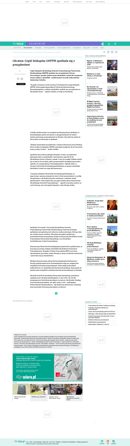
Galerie (15, 382)
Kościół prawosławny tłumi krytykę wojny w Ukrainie (50, 340)
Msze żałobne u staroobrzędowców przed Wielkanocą (94, 229)
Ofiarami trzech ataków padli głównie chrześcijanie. (94, 67)
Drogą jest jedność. (92, 78)
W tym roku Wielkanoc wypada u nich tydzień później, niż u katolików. (95, 250)
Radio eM (66, 1)
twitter (116, 52)
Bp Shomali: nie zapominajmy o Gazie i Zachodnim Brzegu (94, 89)
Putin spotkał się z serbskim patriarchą (24, 340)
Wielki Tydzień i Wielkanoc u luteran (98, 324)
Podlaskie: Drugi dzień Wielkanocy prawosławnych (95, 202)
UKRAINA (29, 301)
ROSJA (25, 301)
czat (40, 1)
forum (27, 1)
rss (108, 52)
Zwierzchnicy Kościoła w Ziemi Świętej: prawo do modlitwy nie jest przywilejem (95, 119)
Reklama (58, 442)
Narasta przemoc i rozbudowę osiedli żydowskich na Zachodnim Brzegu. (96, 94)
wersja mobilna (100, 1)
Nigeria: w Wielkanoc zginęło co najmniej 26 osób (95, 62)
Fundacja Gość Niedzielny (68, 442)
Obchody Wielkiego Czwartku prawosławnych (94, 244)
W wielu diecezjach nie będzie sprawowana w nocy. (95, 110)
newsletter (101, 441)
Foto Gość (52, 442)
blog (34, 1)
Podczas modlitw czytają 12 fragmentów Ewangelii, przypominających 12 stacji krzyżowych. (94, 235)
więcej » (28, 399)
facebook (112, 52)
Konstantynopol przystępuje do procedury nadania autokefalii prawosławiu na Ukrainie (46, 346)
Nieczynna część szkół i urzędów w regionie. (95, 207)
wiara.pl (19, 44)
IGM (31, 442)
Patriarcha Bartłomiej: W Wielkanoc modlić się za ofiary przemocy (96, 259)
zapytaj (48, 1)
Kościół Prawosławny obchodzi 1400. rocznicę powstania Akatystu (101, 316)
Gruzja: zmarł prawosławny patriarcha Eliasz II (101, 311)
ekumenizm (37, 43)
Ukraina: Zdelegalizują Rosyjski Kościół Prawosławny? (46, 342)
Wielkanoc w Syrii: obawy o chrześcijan (94, 75)
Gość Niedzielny (77, 1)
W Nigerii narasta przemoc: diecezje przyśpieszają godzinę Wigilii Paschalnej (95, 104)
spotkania (57, 1)
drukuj (22, 79)
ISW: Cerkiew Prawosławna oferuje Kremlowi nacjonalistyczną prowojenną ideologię (46, 345)
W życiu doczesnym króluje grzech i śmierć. (96, 218)
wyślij (18, 79)
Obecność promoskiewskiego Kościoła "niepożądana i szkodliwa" (37, 343)
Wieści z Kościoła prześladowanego (95, 56)
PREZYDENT (19, 301)
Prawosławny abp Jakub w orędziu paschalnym (96, 215)
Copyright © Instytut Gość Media (34, 444)
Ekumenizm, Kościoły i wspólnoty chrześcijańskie (99, 196)
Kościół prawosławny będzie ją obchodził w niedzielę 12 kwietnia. (96, 264)
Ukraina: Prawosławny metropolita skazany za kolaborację (63, 338)
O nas (27, 442)
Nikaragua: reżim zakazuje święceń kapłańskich (101, 314)
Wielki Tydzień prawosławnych (97, 322)
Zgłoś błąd (113, 441)
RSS (108, 441)
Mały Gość (89, 1)
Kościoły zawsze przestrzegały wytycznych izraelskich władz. (95, 124)
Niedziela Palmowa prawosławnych (98, 320)
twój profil (109, 44)
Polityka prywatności (82, 442)
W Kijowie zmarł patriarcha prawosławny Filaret (34, 338)
